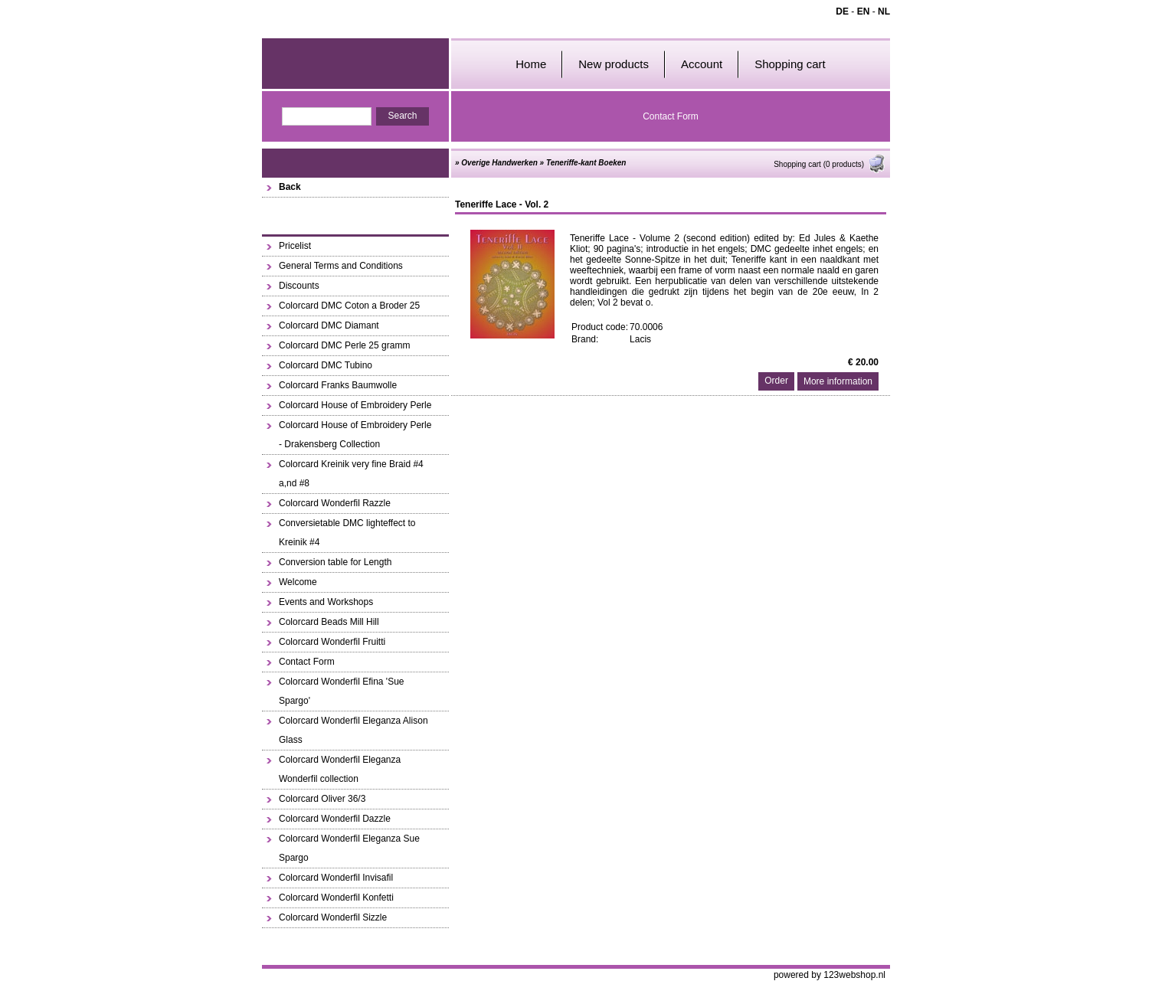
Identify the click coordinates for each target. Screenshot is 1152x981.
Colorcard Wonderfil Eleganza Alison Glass (353, 730)
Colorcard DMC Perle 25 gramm (344, 345)
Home (530, 63)
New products (613, 63)
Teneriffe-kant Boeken (586, 163)
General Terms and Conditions (341, 265)
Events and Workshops (326, 602)
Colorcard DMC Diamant (329, 325)
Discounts (299, 285)
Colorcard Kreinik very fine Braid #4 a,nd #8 (351, 474)
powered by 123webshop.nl (829, 975)
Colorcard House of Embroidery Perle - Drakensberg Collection (355, 435)
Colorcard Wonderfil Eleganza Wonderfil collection (340, 769)
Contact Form (671, 116)
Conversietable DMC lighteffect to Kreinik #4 (347, 533)
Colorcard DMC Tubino (325, 365)
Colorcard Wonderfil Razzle (335, 503)
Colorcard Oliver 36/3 (322, 798)
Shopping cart (790, 63)
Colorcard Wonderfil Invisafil (336, 877)
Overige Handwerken (499, 163)
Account (701, 63)
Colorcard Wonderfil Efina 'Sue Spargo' (341, 691)
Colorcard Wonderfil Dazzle (335, 818)
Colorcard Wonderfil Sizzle (333, 917)
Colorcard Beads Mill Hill (329, 621)
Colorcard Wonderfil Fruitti (332, 641)
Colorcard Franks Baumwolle (338, 385)
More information (837, 381)
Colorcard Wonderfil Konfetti (336, 897)
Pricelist (295, 245)
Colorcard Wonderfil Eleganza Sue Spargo (349, 848)
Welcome (298, 582)
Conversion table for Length (335, 562)
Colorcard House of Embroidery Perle (355, 405)
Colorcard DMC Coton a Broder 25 (349, 305)
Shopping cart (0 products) (830, 164)
